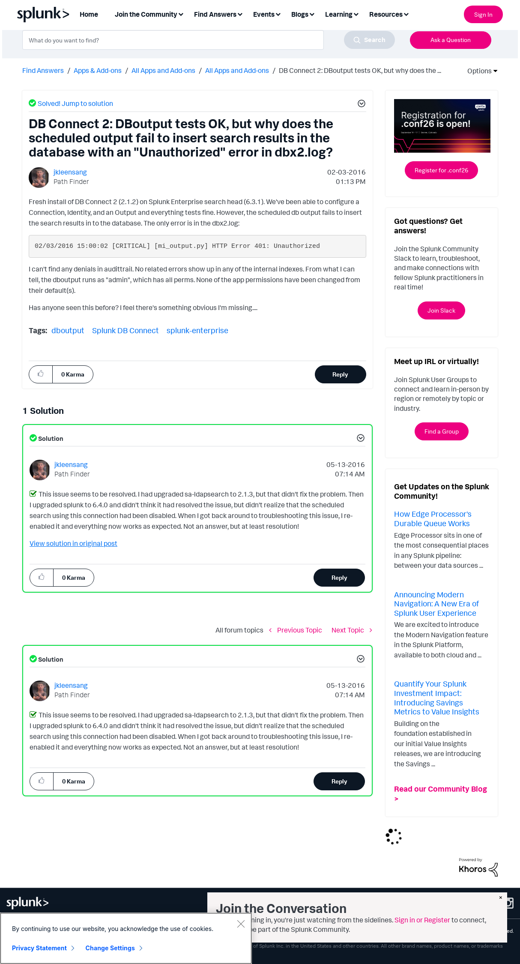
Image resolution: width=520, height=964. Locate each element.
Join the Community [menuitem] (146, 14)
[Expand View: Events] (278, 13)
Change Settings (110, 948)
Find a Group (441, 431)
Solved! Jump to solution (75, 103)
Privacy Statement (39, 948)
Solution (50, 438)
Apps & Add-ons (98, 70)
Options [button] (476, 70)
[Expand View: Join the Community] (180, 13)
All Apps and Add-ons (163, 70)
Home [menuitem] (89, 14)
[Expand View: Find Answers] (240, 13)
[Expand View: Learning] (356, 13)
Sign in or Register (422, 920)
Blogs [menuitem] (299, 14)
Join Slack (441, 310)
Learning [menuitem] (339, 14)
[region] (126, 938)
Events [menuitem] (264, 14)
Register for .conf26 (441, 170)
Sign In (483, 14)
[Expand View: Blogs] (312, 13)
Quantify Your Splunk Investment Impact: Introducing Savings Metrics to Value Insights (436, 697)
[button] (360, 104)
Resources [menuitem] (386, 14)
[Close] (240, 923)
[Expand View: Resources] (406, 13)
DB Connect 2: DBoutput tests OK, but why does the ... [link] (360, 70)
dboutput (67, 330)
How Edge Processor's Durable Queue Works (433, 518)
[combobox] (208, 40)
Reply (340, 374)
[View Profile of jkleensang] (70, 172)
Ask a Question (450, 39)
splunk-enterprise (197, 330)
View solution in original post (73, 543)
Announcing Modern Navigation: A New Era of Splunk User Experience (436, 604)
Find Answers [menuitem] (215, 14)
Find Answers (43, 70)
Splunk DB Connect (125, 330)
